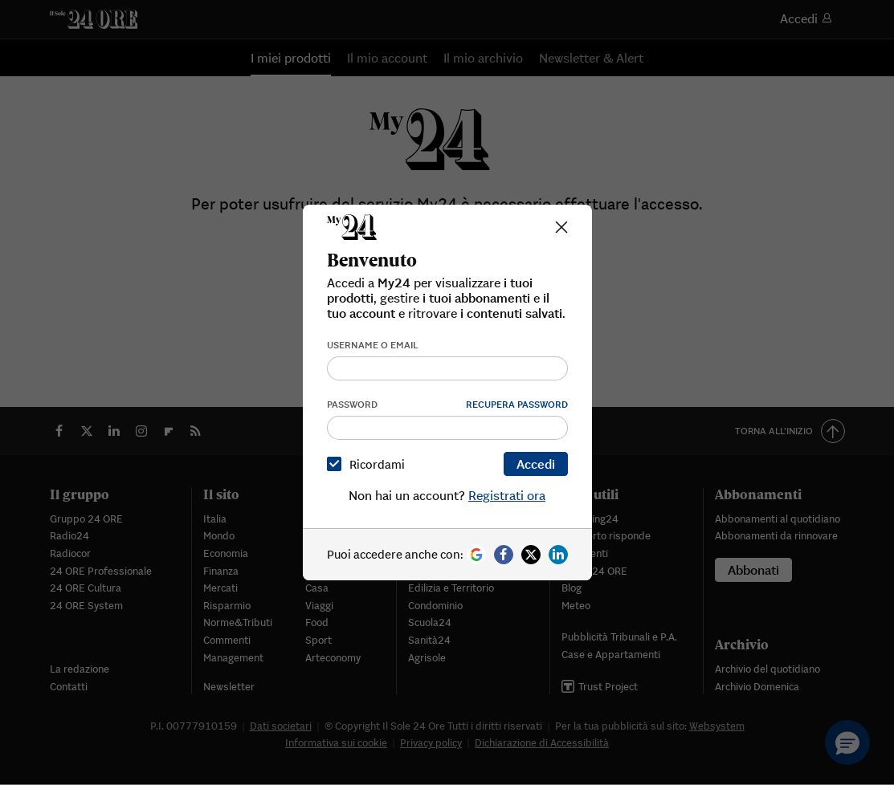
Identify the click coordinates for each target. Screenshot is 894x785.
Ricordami (369, 464)
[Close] (561, 227)
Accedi (535, 464)
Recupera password (517, 404)
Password (352, 404)
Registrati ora (506, 495)
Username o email (372, 345)
